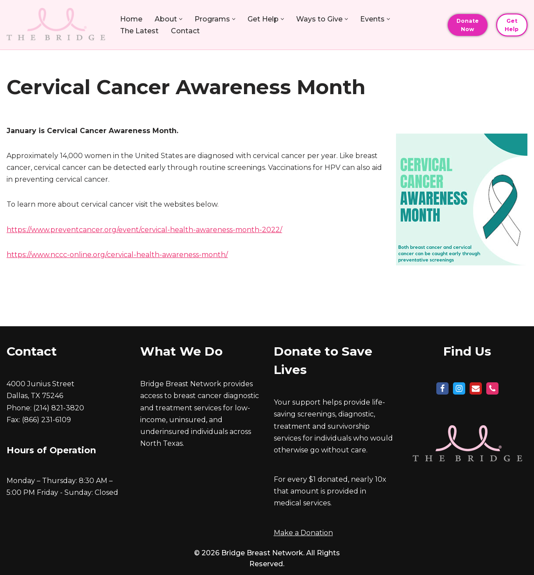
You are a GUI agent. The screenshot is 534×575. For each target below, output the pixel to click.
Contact (185, 31)
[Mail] (476, 388)
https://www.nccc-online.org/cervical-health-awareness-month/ (117, 254)
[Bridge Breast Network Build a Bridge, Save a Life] (56, 25)
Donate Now (467, 25)
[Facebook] (442, 388)
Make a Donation (303, 533)
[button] (180, 19)
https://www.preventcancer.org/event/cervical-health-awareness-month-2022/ (144, 230)
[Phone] (492, 388)
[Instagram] (459, 388)
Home (131, 19)
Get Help (512, 25)
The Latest (139, 31)
